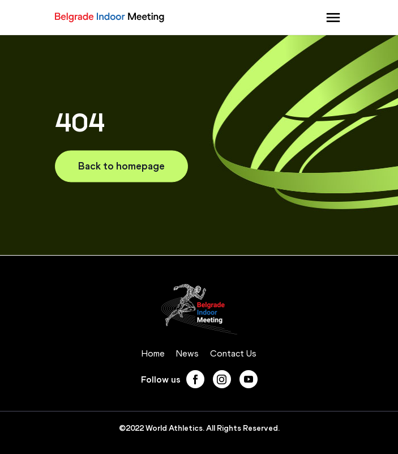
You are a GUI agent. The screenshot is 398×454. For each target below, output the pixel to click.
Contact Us (233, 353)
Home (153, 353)
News (187, 353)
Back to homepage (121, 166)
